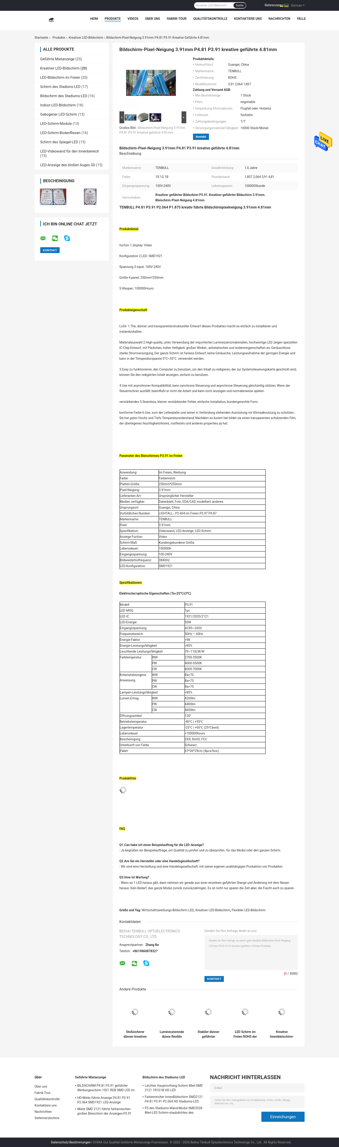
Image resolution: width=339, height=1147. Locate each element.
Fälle (301, 18)
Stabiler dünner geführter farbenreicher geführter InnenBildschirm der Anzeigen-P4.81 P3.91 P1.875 (208, 1034)
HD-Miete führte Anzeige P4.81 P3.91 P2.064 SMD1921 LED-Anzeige (103, 1100)
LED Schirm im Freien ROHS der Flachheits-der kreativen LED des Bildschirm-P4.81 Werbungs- (245, 1034)
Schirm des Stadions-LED (60, 87)
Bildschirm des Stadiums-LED (63, 96)
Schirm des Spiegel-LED (59, 142)
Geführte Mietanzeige (57, 59)
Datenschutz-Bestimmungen (71, 1142)
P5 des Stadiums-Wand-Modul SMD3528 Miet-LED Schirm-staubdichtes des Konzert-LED (173, 1111)
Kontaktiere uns (248, 18)
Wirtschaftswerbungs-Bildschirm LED (168, 910)
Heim (94, 18)
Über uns (152, 18)
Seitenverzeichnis (47, 1118)
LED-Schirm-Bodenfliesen (60, 133)
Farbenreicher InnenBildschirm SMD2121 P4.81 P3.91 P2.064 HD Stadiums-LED (174, 1099)
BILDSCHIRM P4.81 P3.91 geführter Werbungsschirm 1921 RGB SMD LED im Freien (106, 1088)
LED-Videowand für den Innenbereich (69, 151)
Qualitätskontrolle (210, 18)
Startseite (41, 37)
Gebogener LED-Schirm (58, 114)
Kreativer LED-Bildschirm (86, 37)
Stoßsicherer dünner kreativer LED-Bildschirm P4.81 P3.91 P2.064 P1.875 (135, 1034)
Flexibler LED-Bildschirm (249, 910)
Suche (239, 5)
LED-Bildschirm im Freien (60, 77)
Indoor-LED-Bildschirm (58, 105)
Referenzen (273, 5)
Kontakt (201, 136)
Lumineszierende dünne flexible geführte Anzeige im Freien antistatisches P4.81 (172, 1034)
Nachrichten (279, 18)
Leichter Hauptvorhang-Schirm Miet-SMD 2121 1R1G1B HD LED (174, 1088)
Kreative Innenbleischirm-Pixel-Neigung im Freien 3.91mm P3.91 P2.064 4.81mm (282, 1034)
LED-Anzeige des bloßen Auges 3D (67, 165)
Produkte (113, 18)
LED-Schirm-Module (56, 123)
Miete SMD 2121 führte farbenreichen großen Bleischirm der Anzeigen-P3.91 (104, 1111)
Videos (133, 18)
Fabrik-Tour (176, 18)
